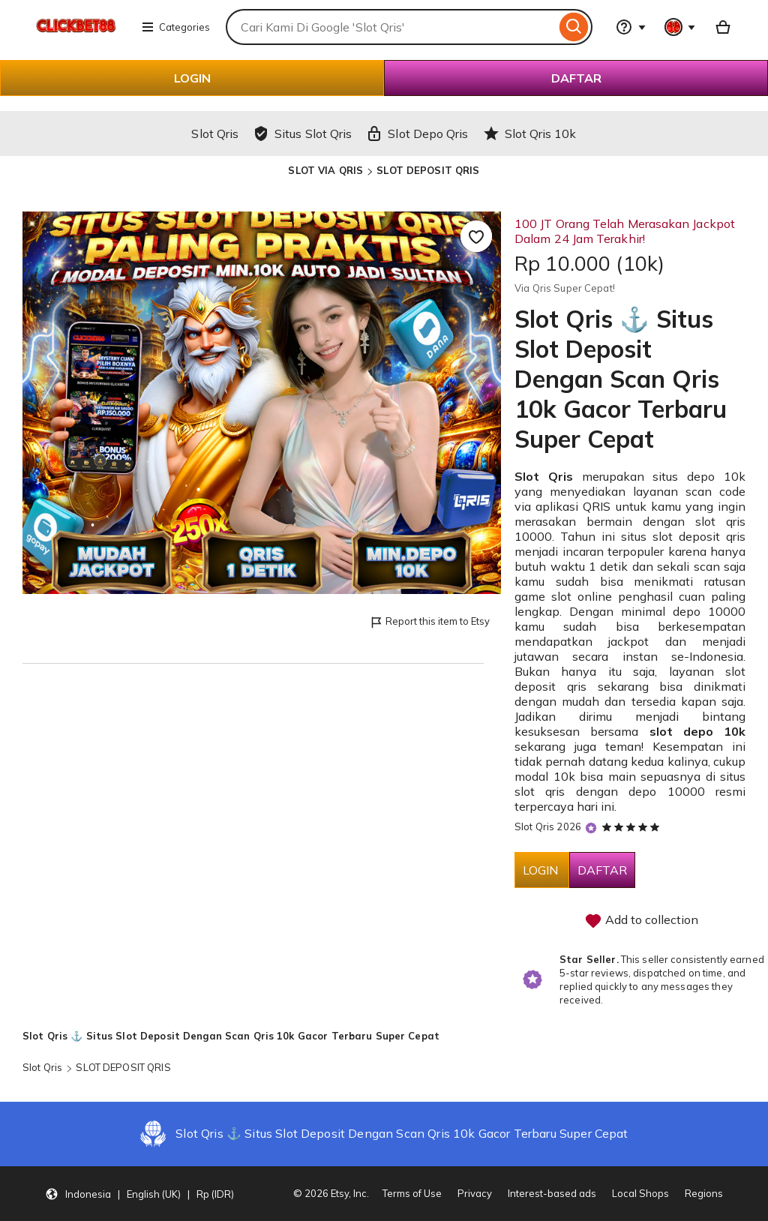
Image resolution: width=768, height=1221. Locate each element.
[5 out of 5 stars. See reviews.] (633, 826)
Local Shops (640, 1193)
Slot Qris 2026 (547, 826)
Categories (175, 27)
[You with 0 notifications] (680, 27)
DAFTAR (576, 78)
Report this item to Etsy (429, 622)
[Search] (574, 27)
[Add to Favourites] (476, 236)
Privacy (475, 1193)
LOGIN (192, 78)
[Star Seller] (591, 828)
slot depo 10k (698, 731)
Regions (704, 1193)
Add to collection (641, 921)
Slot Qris (543, 476)
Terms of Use (412, 1193)
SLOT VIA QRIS (325, 170)
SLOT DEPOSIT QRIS (427, 170)
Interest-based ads (552, 1193)
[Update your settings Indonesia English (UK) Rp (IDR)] (139, 1194)
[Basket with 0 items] (723, 27)
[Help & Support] (631, 27)
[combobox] (391, 27)
